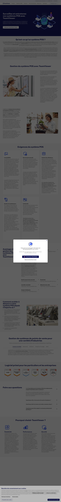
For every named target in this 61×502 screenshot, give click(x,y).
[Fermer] (47, 240)
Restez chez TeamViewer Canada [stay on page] (30, 259)
